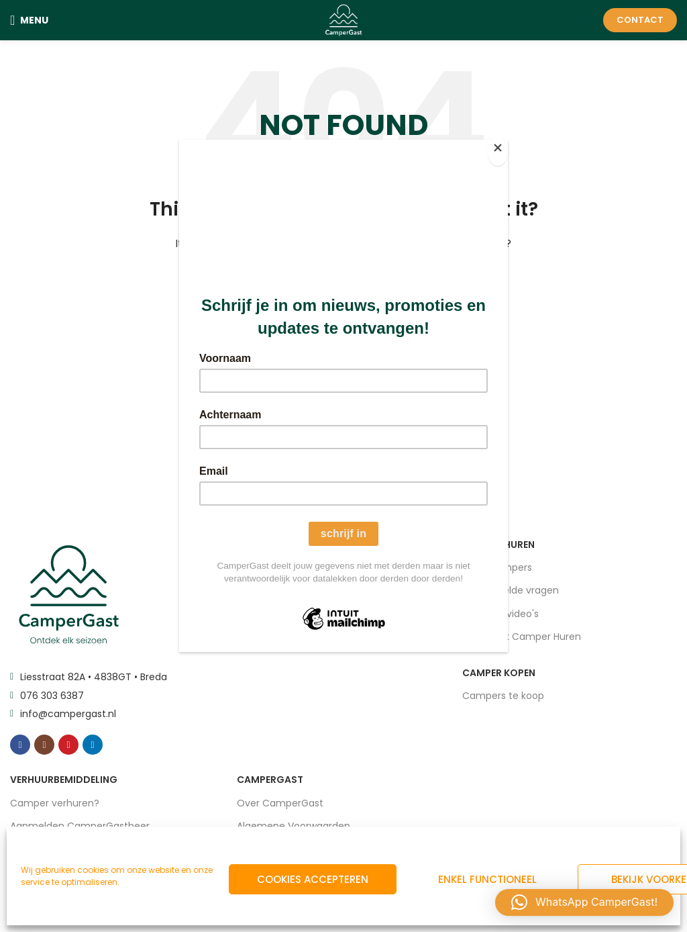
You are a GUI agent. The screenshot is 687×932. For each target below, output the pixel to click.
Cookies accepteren (312, 879)
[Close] (504, 147)
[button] (584, 902)
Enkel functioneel (487, 879)
